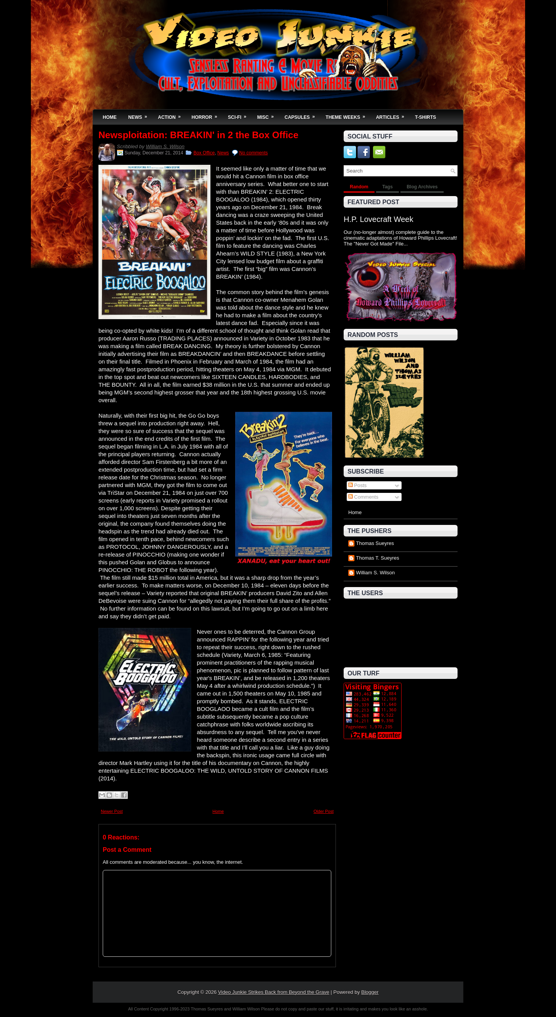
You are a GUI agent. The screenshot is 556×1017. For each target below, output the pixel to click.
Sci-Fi (239, 115)
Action (172, 115)
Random (359, 187)
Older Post (324, 811)
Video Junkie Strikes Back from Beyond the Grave (273, 992)
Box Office (204, 153)
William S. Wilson (165, 146)
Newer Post (112, 811)
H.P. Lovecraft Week (378, 219)
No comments (253, 153)
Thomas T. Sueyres (377, 558)
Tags (387, 187)
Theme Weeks (347, 115)
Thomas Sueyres (375, 543)
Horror (207, 115)
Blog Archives (422, 187)
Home (110, 117)
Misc (268, 115)
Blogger (370, 992)
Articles (392, 115)
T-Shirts (425, 117)
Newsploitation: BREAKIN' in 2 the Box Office (198, 135)
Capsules (302, 115)
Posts (357, 485)
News (140, 115)
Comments (363, 497)
